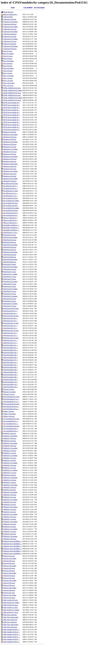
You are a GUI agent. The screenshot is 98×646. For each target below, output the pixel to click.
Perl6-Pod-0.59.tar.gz (9, 254)
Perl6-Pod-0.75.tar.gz (9, 306)
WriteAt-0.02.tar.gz (9, 561)
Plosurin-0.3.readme (9, 392)
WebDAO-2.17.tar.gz (9, 473)
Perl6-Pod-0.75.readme (10, 303)
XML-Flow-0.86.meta (10, 622)
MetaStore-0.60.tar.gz (9, 166)
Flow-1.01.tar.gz (8, 85)
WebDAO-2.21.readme (10, 499)
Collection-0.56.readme (10, 31)
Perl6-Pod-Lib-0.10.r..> (10, 318)
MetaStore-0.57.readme (10, 149)
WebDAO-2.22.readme (10, 507)
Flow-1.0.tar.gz (7, 78)
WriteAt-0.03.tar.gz (9, 568)
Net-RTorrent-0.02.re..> (10, 186)
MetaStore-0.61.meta (9, 169)
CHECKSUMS (8, 17)
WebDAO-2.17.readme (10, 470)
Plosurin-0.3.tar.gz (8, 394)
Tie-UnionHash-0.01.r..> (10, 421)
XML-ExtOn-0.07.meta (10, 600)
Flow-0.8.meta (7, 58)
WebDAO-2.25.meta (9, 526)
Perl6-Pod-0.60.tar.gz (9, 262)
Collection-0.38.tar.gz (9, 24)
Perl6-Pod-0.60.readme (10, 259)
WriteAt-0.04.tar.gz (9, 575)
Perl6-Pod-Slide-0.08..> (10, 367)
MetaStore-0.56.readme (10, 142)
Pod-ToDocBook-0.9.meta (11, 404)
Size (35, 7)
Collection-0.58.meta (9, 44)
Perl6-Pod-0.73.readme (10, 289)
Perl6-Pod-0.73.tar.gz (9, 291)
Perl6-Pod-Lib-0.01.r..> (10, 311)
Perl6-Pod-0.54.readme (10, 237)
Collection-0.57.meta (9, 36)
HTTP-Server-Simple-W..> (11, 102)
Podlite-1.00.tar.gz (8, 416)
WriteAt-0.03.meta (9, 563)
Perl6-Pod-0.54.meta (9, 235)
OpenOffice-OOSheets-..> (11, 225)
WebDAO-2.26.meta (9, 534)
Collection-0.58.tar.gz (9, 49)
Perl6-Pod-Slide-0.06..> (10, 352)
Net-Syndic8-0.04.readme (11, 208)
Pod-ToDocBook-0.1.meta (11, 397)
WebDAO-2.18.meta (9, 475)
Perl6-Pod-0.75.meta (9, 301)
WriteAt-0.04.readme (9, 573)
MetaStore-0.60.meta (9, 161)
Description (41, 7)
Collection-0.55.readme (10, 27)
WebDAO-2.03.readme (10, 443)
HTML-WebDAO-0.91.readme (12, 98)
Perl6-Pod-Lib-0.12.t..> (10, 335)
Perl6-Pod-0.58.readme (10, 245)
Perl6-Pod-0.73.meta (9, 286)
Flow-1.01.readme (8, 83)
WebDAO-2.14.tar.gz (9, 450)
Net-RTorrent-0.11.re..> (10, 193)
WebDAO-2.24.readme (10, 522)
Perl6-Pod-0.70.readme (10, 267)
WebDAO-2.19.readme (10, 485)
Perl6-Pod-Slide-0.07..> (10, 360)
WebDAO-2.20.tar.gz (9, 495)
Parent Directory (8, 12)
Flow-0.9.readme (8, 68)
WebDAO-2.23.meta (9, 512)
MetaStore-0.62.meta (9, 176)
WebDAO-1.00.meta (9, 433)
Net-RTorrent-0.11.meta (10, 191)
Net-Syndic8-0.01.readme (11, 201)
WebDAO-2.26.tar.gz (9, 539)
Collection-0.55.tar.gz (9, 29)
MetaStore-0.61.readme (10, 171)
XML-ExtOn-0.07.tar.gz (10, 605)
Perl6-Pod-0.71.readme (10, 274)
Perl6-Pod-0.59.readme (10, 252)
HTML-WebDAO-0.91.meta (12, 95)
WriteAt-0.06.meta (9, 585)
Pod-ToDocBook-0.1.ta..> (11, 401)
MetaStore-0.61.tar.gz (9, 174)
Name (13, 7)
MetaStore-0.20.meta (9, 132)
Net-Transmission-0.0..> (10, 213)
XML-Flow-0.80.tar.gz (10, 620)
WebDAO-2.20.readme (10, 492)
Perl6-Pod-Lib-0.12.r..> (10, 333)
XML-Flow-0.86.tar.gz (10, 627)
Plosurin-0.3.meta (8, 389)
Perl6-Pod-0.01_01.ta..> (10, 232)
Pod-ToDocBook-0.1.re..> (11, 399)
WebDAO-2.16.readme (10, 463)
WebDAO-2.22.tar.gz (9, 509)
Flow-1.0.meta (7, 73)
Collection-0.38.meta (9, 19)
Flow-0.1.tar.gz (7, 56)
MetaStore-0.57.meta (9, 147)
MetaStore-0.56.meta (9, 139)
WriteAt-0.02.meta (9, 556)
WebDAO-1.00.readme (10, 436)
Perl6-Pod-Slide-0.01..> (10, 345)
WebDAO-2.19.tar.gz (9, 487)
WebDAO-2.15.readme (10, 455)
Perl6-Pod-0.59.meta (9, 250)
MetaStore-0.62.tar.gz (9, 181)
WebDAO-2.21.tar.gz (9, 502)
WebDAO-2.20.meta (9, 490)
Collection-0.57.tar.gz (9, 41)
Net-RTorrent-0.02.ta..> (10, 188)
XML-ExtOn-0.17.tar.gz (10, 612)
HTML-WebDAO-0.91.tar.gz (12, 100)
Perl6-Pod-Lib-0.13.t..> (10, 343)
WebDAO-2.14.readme (10, 448)
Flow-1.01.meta (8, 80)
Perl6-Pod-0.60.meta (9, 257)
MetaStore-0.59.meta (9, 154)
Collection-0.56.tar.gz (9, 34)
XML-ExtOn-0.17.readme (11, 610)
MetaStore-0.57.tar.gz (9, 151)
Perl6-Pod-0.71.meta (9, 272)
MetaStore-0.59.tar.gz (9, 159)
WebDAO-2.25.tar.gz (9, 531)
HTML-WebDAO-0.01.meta (12, 88)
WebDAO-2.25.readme (10, 529)
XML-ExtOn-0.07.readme (11, 602)
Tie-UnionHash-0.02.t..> (10, 431)
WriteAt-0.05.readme (9, 580)
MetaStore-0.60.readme (10, 164)
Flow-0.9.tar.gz (7, 71)
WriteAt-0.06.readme (9, 588)
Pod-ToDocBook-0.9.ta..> (11, 409)
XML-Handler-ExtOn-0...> (11, 629)
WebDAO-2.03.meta (9, 441)
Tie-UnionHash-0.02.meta (11, 426)
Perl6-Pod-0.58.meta (9, 242)
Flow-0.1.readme (8, 53)
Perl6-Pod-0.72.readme (10, 281)
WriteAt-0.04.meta (9, 571)
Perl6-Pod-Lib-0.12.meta (10, 330)
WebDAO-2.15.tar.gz (9, 458)
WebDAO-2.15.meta (9, 453)
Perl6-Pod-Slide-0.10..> (10, 382)
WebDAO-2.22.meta (9, 504)
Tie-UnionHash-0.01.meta (11, 419)
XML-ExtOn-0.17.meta (10, 607)
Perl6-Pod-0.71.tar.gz (9, 276)
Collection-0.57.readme (10, 39)
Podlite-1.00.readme (9, 414)
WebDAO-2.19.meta (9, 482)
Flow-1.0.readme (8, 76)
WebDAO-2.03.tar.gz (9, 446)
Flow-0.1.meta (7, 51)
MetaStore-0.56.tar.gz (9, 144)
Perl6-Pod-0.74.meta (9, 294)
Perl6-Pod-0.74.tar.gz (9, 299)
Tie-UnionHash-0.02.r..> (10, 428)
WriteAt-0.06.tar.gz (9, 590)
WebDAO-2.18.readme (10, 477)
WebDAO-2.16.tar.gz (9, 465)
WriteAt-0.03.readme (9, 566)
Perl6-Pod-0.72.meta (9, 279)
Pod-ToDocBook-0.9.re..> (11, 406)
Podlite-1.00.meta (8, 411)
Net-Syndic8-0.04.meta (10, 205)
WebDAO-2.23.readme (10, 514)
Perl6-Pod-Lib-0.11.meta (10, 323)
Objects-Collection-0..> (10, 14)
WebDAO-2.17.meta (9, 468)
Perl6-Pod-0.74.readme (10, 296)
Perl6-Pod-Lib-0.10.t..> (10, 321)
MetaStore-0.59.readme (10, 156)
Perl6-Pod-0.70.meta (9, 264)
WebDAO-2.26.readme (10, 536)
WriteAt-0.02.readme (9, 558)
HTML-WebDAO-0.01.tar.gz (12, 93)
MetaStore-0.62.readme (10, 178)
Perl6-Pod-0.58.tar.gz (9, 247)
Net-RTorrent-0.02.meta (10, 183)
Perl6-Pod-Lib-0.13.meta (10, 338)
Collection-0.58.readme (10, 46)
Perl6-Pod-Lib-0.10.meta (10, 316)
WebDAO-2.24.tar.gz (9, 524)
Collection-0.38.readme (10, 22)
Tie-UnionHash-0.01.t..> (10, 424)
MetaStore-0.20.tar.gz (9, 137)
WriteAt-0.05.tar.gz (9, 583)
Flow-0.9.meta (7, 66)
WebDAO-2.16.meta (9, 460)
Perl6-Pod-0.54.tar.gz (9, 240)
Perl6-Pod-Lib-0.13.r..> (10, 340)
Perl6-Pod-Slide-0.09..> (10, 374)
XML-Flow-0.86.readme (10, 624)
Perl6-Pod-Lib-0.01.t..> (10, 313)
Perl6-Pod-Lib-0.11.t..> (10, 328)
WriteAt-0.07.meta (9, 593)
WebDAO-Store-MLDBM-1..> (12, 541)
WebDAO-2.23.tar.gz (9, 517)
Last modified (27, 7)
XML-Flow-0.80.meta (10, 615)
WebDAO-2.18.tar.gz (9, 480)
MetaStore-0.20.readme (10, 134)
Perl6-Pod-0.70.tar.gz (9, 269)
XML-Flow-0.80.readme (10, 617)
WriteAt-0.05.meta (9, 578)
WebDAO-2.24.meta (9, 519)
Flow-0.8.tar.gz (7, 63)
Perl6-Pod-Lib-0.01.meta (10, 308)
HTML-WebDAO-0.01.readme (12, 90)
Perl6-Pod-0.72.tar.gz (9, 284)
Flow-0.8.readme (8, 61)
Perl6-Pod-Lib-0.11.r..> (10, 325)
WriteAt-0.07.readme (9, 595)
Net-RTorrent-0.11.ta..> (10, 196)
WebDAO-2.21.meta (9, 497)
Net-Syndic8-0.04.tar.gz (10, 210)
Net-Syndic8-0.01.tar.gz (10, 203)
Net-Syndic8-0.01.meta (10, 198)
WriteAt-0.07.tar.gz (9, 597)
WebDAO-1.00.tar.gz (9, 438)
